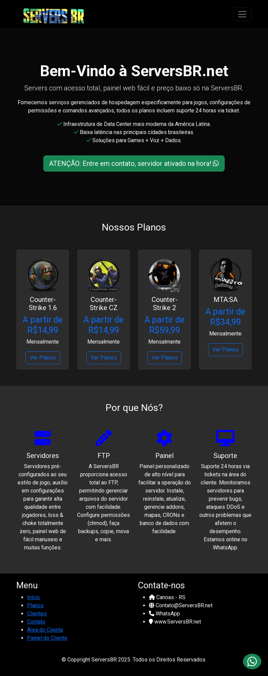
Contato (36, 621)
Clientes (37, 613)
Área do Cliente (45, 630)
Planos (35, 605)
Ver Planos (43, 357)
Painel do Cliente (47, 638)
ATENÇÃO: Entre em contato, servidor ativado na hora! (134, 163)
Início (33, 597)
